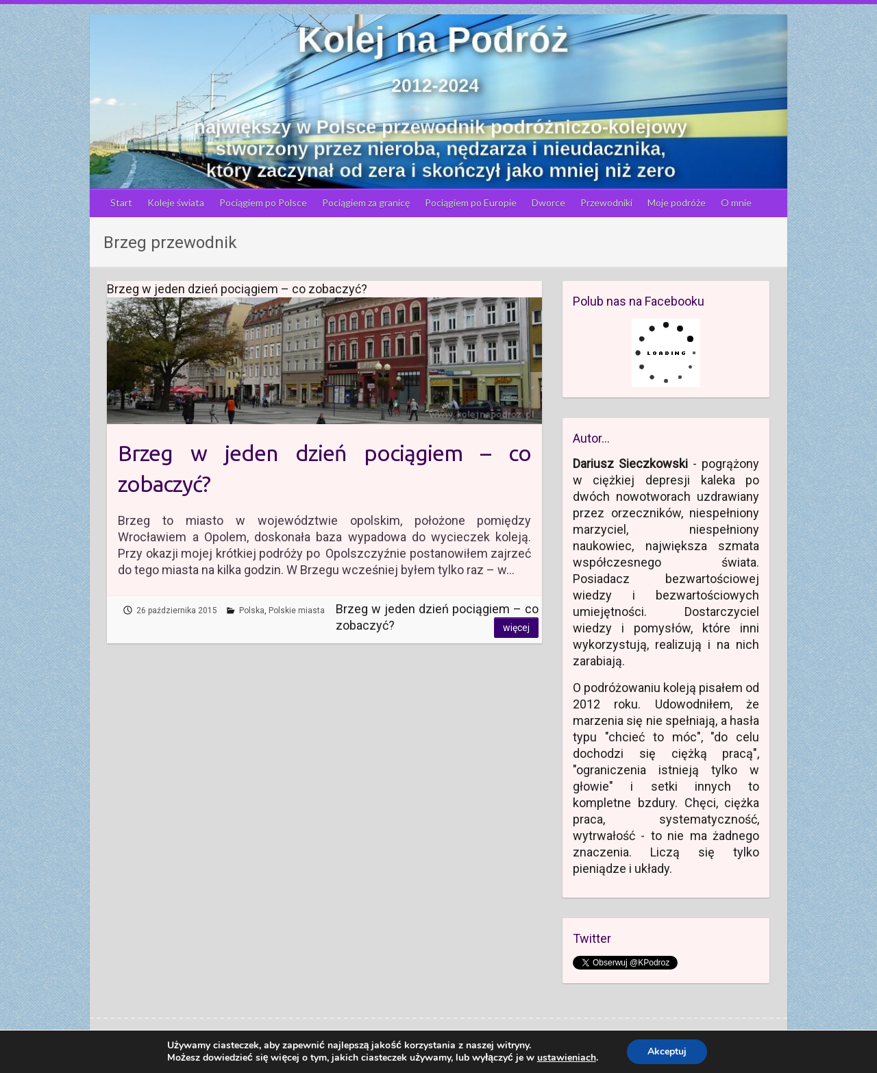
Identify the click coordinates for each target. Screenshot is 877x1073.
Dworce (548, 202)
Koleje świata (175, 202)
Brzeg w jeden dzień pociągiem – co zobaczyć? (324, 468)
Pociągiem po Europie (471, 202)
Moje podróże (676, 202)
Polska (251, 610)
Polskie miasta (297, 610)
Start (121, 202)
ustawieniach (566, 1058)
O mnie (736, 202)
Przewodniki (606, 202)
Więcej (516, 627)
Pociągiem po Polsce (263, 202)
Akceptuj (667, 1051)
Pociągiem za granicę (366, 202)
